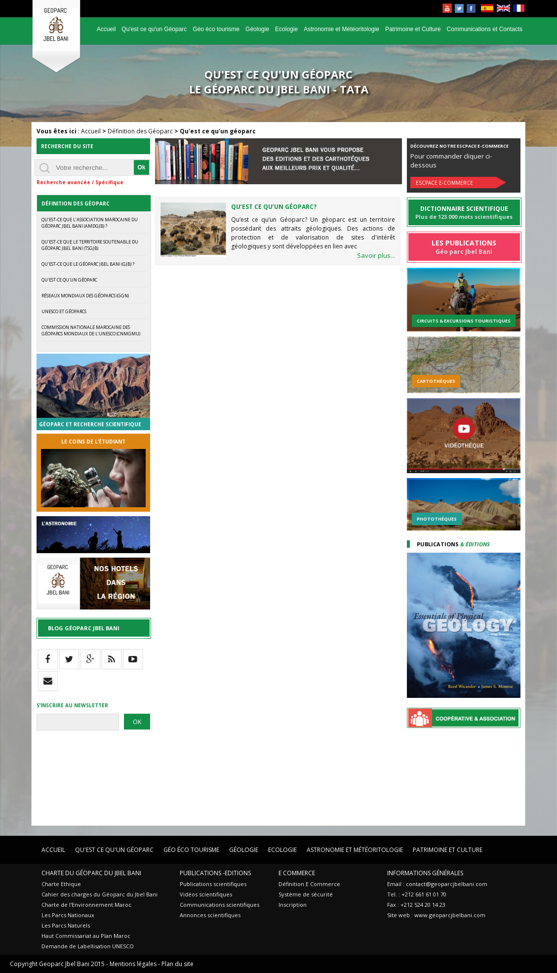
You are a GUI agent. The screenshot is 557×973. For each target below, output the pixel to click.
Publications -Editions (215, 873)
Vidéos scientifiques (206, 894)
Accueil (106, 29)
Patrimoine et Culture (413, 29)
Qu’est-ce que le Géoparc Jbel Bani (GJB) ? (87, 264)
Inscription (292, 904)
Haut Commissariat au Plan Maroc (85, 935)
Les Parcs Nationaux (67, 915)
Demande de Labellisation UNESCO (87, 946)
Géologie (257, 29)
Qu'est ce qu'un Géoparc (154, 29)
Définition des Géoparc (140, 131)
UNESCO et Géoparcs (63, 311)
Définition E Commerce (309, 884)
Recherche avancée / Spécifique (80, 182)
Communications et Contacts (484, 29)
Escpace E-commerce (444, 182)
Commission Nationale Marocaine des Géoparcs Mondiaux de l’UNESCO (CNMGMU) (90, 330)
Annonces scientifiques (210, 915)
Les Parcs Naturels (65, 925)
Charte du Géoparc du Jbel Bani (91, 873)
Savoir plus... (376, 255)
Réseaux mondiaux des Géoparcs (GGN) (85, 295)
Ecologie (286, 29)
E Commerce (296, 873)
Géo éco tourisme (216, 29)
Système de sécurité (305, 894)
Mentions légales (133, 964)
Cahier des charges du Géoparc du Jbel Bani (99, 894)
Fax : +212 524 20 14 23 (416, 904)
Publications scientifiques (213, 884)
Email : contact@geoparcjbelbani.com (437, 884)
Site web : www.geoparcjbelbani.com (436, 915)
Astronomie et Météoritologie (341, 29)
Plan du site (177, 964)
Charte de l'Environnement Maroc (86, 904)
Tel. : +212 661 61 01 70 (416, 894)
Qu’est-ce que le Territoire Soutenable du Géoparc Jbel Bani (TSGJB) (89, 245)
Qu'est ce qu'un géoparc (69, 280)
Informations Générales (425, 873)
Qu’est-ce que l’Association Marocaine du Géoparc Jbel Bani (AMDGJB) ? (89, 222)
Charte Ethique (61, 884)
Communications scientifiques (219, 904)
